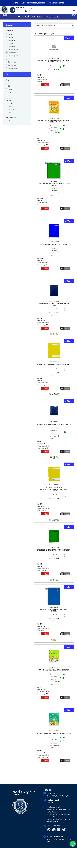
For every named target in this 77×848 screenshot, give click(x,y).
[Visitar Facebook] (58, 830)
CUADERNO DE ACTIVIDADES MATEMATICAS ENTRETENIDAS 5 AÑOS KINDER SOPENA (53, 121)
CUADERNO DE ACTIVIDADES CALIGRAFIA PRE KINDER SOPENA (54, 733)
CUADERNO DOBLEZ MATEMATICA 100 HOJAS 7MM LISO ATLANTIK (54, 490)
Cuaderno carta (11, 46)
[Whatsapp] (73, 844)
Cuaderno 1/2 (11, 37)
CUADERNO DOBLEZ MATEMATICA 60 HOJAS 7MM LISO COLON (54, 424)
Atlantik (10, 83)
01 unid (10, 103)
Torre (9, 95)
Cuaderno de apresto (13, 50)
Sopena (10, 92)
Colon (9, 86)
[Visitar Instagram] (53, 830)
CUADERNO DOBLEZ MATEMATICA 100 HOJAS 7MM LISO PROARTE (54, 610)
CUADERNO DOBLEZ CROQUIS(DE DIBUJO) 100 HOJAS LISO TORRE (54, 184)
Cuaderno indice (12, 62)
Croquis (10, 106)
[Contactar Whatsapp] (48, 830)
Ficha (44, 84)
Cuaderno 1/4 (11, 40)
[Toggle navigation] (75, 10)
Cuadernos (9, 30)
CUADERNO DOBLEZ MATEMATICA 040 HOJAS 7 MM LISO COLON (54, 304)
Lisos (9, 121)
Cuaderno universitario (13, 68)
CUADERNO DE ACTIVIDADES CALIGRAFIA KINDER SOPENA (54, 670)
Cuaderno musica (12, 65)
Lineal (9, 113)
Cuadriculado (11, 109)
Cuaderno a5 (11, 43)
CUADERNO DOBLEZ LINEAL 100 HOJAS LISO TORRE (54, 244)
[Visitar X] (64, 830)
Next (73, 13)
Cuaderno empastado (13, 56)
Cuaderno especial (12, 59)
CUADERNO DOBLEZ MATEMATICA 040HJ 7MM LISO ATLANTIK (53, 364)
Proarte (10, 89)
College (10, 34)
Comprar (65, 84)
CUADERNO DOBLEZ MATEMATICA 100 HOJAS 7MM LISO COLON (54, 550)
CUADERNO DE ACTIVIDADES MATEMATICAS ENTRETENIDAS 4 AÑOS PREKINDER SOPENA (53, 61)
